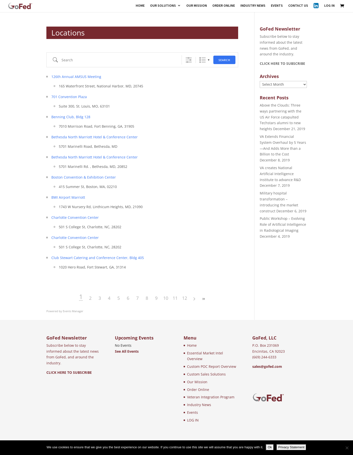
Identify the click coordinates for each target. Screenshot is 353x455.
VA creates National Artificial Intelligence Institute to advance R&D (280, 173)
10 (165, 298)
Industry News (199, 404)
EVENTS (277, 6)
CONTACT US (298, 6)
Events (192, 412)
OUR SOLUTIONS (163, 6)
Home (192, 345)
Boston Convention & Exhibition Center (83, 177)
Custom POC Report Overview (211, 366)
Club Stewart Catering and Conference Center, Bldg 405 (97, 257)
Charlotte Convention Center (75, 217)
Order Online (198, 389)
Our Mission (197, 381)
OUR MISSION (196, 6)
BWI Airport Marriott (68, 197)
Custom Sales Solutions (206, 374)
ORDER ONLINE (223, 6)
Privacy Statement (291, 447)
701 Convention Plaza (69, 96)
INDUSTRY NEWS (252, 6)
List (202, 60)
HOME (140, 6)
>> (203, 299)
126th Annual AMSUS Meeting (76, 76)
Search (224, 60)
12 (184, 298)
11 (175, 298)
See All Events (127, 351)
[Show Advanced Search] (189, 60)
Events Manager (73, 311)
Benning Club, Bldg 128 (70, 116)
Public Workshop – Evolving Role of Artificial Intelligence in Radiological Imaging (283, 224)
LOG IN (329, 6)
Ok (270, 447)
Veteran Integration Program (210, 397)
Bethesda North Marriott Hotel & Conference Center (94, 137)
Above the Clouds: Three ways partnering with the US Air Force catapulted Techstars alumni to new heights (280, 117)
